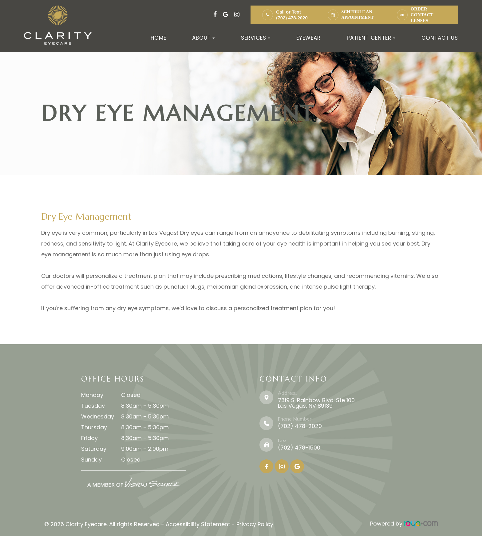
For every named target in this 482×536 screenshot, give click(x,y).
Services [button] (255, 38)
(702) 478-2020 (292, 17)
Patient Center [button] (371, 38)
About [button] (203, 38)
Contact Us (439, 38)
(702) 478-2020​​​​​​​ (300, 426)
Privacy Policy (254, 523)
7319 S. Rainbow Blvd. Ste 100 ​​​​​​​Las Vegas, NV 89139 (316, 403)
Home (158, 38)
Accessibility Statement (198, 523)
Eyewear (308, 38)
